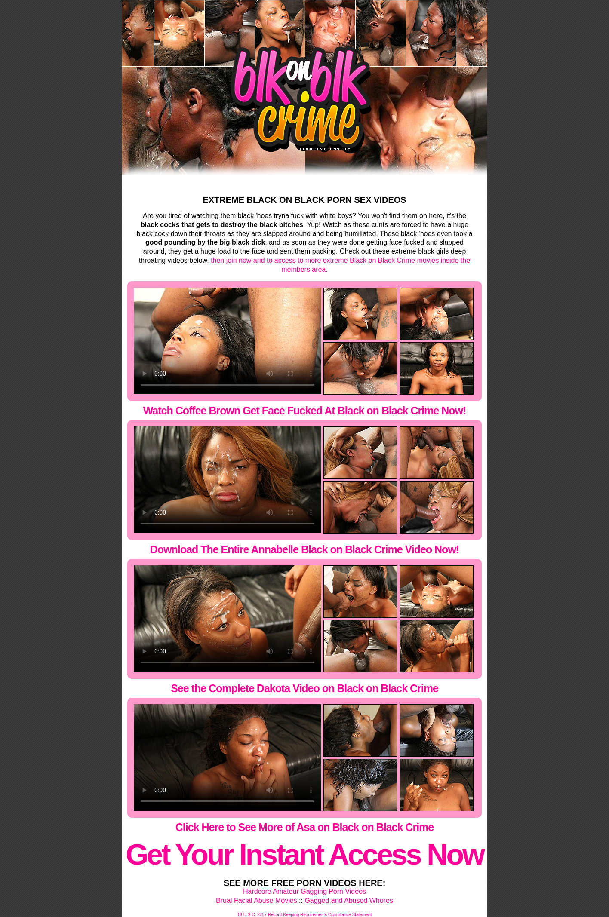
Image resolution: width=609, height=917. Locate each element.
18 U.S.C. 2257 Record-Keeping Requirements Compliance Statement (304, 914)
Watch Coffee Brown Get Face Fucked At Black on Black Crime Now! (304, 411)
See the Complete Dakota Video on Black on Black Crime (304, 688)
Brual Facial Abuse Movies (256, 900)
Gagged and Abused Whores (348, 900)
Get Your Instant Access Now (304, 854)
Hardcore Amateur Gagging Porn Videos (304, 891)
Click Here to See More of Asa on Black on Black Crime (304, 827)
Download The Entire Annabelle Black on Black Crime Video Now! (304, 549)
